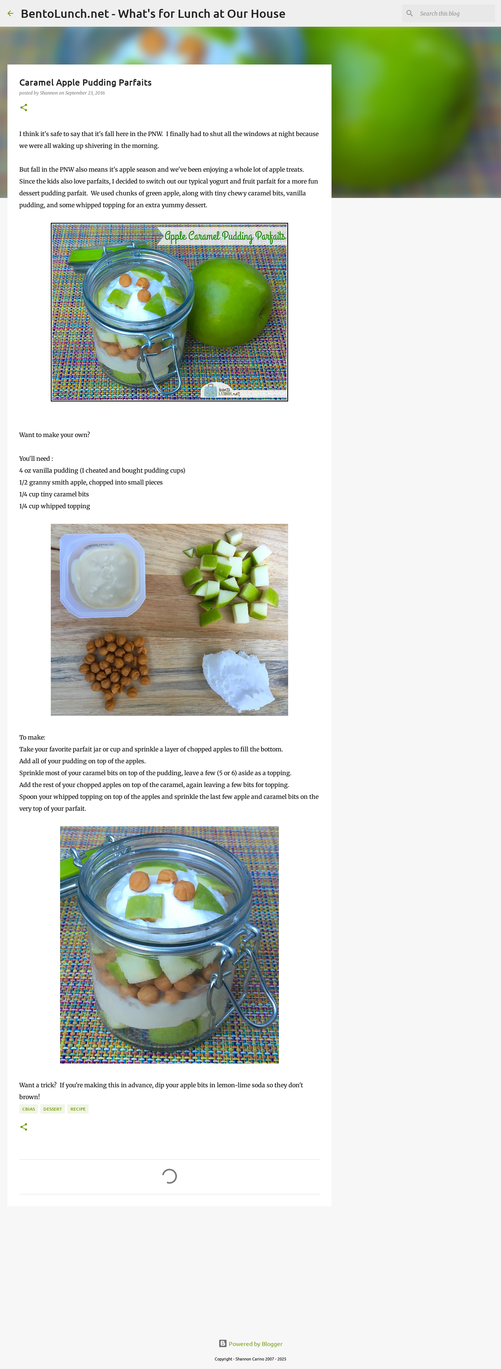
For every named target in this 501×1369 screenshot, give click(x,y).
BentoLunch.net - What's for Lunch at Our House (153, 13)
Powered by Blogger (250, 1343)
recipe (78, 1109)
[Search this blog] (456, 13)
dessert (52, 1109)
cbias (28, 1109)
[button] (23, 108)
